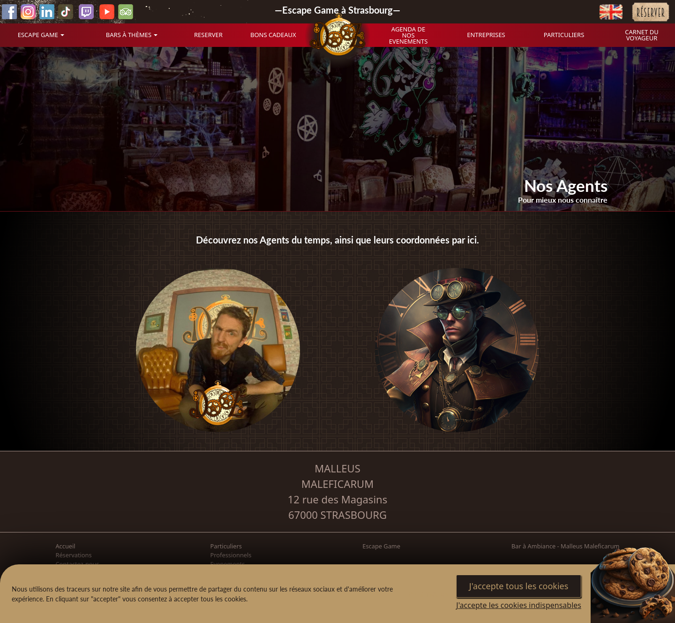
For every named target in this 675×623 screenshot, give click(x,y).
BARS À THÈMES (128, 34)
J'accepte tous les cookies (519, 586)
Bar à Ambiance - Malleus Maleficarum (565, 546)
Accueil (65, 546)
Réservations (73, 555)
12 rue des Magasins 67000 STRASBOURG (337, 507)
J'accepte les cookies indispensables (518, 605)
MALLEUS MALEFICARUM (337, 476)
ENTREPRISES (486, 34)
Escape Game (381, 546)
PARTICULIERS (564, 34)
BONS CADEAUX (273, 34)
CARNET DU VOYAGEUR (641, 35)
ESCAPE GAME (38, 34)
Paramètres (428, 594)
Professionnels (231, 555)
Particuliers (226, 546)
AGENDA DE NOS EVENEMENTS (408, 35)
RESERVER (208, 34)
